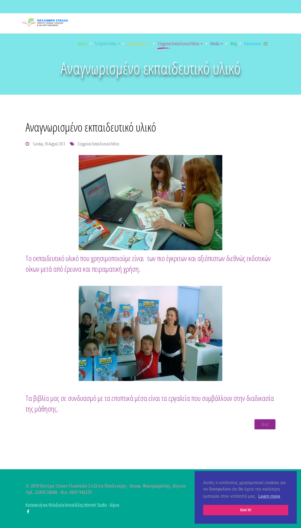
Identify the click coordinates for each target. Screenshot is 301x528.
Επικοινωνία (252, 44)
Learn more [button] (269, 496)
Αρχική (82, 44)
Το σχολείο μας (105, 44)
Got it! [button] (245, 510)
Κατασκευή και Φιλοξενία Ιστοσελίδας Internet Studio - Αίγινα (72, 505)
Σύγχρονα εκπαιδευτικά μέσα (178, 44)
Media (214, 44)
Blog (234, 44)
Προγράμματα (137, 44)
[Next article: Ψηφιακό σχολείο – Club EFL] (264, 424)
